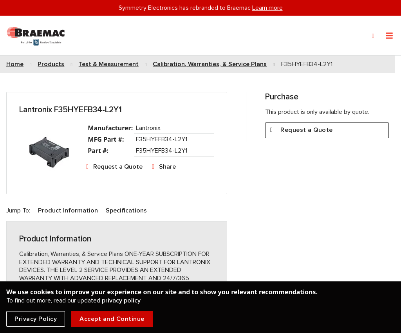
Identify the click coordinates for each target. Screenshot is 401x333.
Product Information (68, 210)
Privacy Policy (35, 319)
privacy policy (121, 300)
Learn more (267, 8)
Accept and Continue (112, 319)
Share (167, 167)
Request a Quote (118, 167)
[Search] (373, 36)
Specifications (126, 210)
